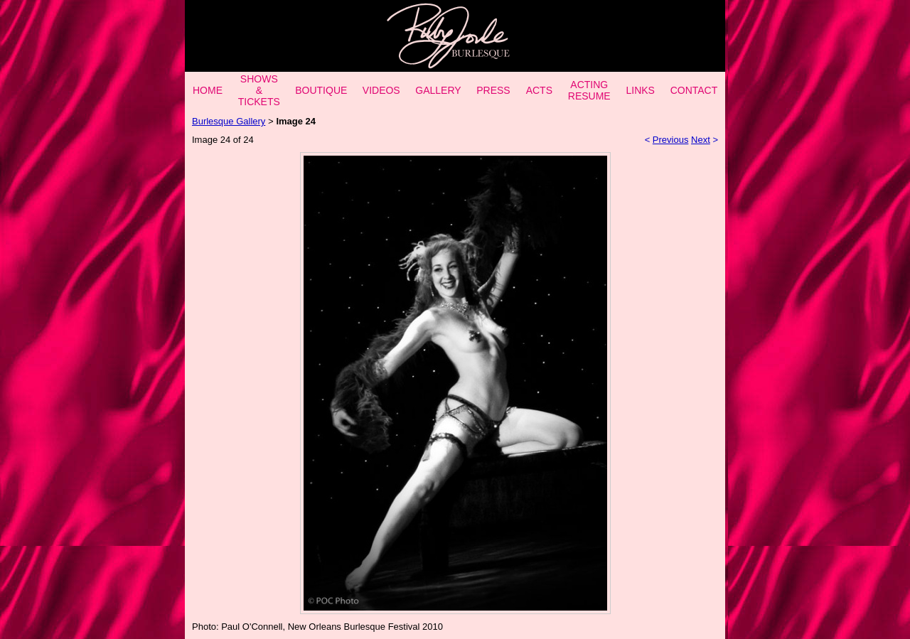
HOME (208, 90)
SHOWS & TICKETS (259, 90)
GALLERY (438, 90)
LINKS (640, 90)
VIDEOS (381, 90)
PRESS (493, 90)
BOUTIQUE (321, 90)
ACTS (539, 90)
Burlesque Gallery (228, 121)
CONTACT (694, 90)
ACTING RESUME (589, 90)
